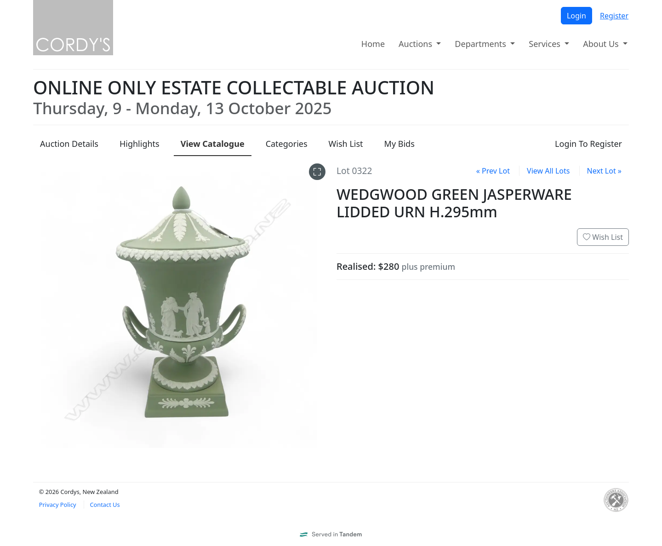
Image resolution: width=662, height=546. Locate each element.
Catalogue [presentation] (213, 143)
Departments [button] (481, 43)
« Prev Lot (493, 171)
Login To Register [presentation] (588, 143)
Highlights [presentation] (140, 143)
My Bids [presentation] (399, 143)
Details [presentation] (69, 143)
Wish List (603, 237)
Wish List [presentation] (346, 143)
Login (576, 16)
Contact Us (105, 504)
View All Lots (548, 171)
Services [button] (545, 43)
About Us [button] (602, 43)
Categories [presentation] (287, 143)
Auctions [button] (416, 43)
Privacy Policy (57, 504)
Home (373, 43)
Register (614, 16)
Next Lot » (604, 171)
